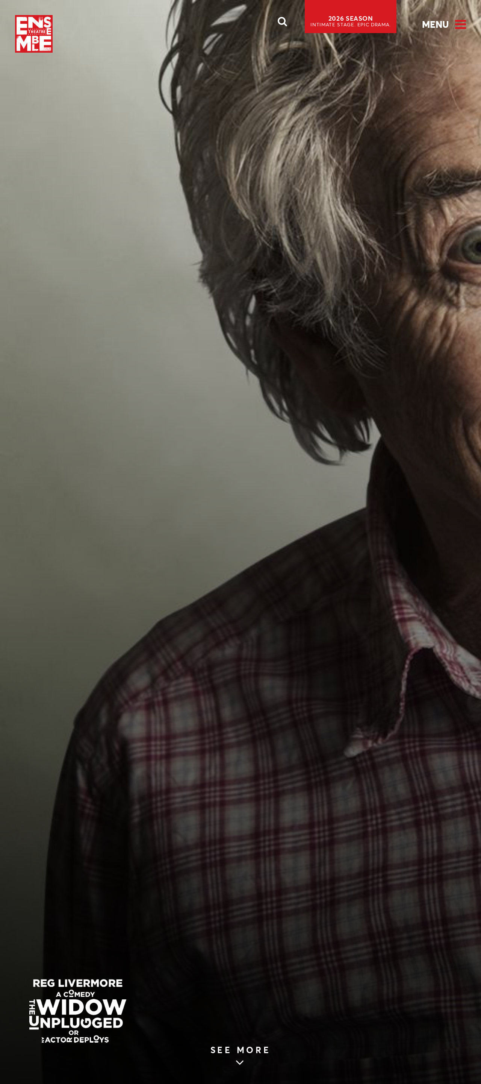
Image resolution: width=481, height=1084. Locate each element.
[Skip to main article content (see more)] (240, 1059)
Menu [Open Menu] (435, 24)
